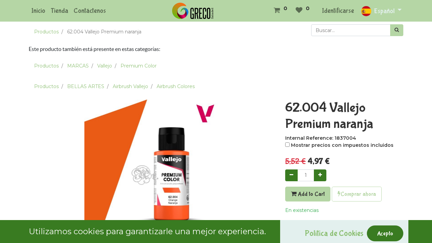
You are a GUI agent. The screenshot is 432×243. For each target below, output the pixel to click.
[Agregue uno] (320, 175)
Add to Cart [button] (308, 194)
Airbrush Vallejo (130, 86)
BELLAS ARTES (85, 86)
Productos (46, 32)
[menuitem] (38, 11)
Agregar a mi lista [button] (309, 225)
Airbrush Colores (176, 86)
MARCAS (78, 66)
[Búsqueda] (396, 30)
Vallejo (104, 66)
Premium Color (138, 66)
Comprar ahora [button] (357, 194)
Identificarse (338, 11)
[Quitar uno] (291, 175)
